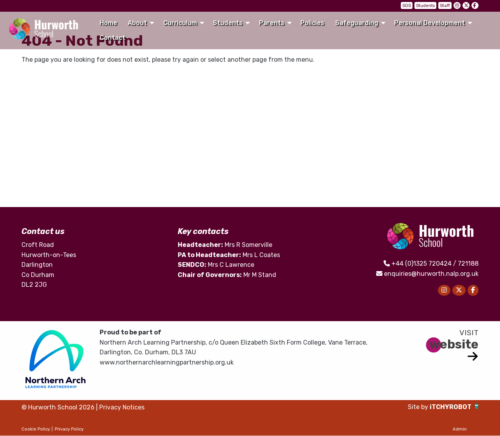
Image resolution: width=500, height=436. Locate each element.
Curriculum (180, 23)
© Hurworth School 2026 (58, 407)
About (137, 23)
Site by (418, 407)
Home (108, 23)
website (454, 344)
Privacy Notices (122, 407)
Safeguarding (356, 23)
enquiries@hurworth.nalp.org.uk (431, 273)
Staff (445, 5)
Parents (271, 23)
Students (425, 5)
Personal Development (429, 23)
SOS (406, 5)
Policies (312, 23)
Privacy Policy (69, 429)
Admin (460, 429)
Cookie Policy (35, 429)
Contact (112, 37)
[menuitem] (108, 23)
